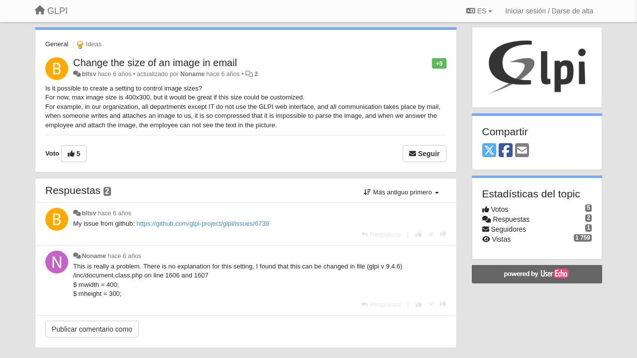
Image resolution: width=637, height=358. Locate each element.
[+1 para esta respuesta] (419, 234)
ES (479, 11)
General (56, 44)
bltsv (89, 74)
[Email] (522, 151)
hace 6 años (114, 213)
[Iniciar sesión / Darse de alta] (549, 10)
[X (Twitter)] (489, 151)
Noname (192, 74)
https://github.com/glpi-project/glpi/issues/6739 (202, 223)
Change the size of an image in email (155, 62)
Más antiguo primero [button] (401, 192)
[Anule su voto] (430, 234)
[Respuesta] (381, 234)
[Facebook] (506, 151)
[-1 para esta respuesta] (443, 234)
